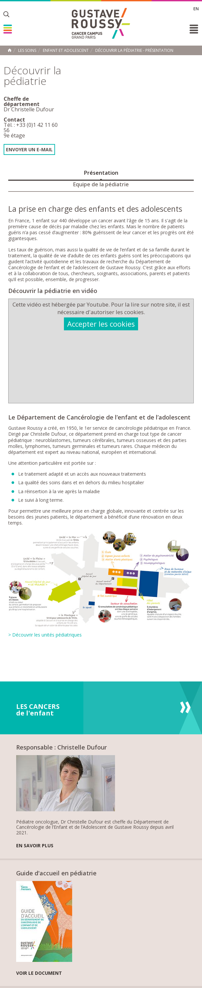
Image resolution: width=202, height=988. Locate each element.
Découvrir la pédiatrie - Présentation (134, 51)
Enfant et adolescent (66, 51)
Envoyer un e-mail (29, 149)
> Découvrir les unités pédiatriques (45, 635)
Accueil (10, 50)
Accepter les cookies (101, 324)
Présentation (101, 172)
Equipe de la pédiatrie (101, 184)
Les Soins (27, 51)
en (196, 9)
